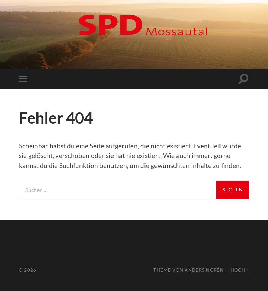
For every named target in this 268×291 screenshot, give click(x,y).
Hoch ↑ (240, 270)
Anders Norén (204, 270)
